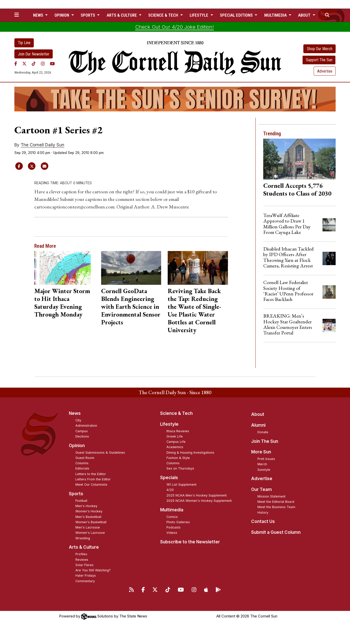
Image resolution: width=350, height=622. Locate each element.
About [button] (304, 15)
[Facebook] (15, 63)
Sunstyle (263, 470)
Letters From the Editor (93, 479)
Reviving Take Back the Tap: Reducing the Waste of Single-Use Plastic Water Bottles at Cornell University (194, 310)
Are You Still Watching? (93, 570)
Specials (169, 477)
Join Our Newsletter (33, 54)
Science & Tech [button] (163, 15)
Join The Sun (264, 441)
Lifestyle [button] (199, 15)
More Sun (261, 451)
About (257, 414)
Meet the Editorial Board (275, 502)
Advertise (324, 71)
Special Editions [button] (237, 15)
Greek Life (174, 436)
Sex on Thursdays (180, 468)
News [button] (38, 15)
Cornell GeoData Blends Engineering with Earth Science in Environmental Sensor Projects (130, 306)
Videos (171, 533)
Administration (86, 425)
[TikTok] (34, 63)
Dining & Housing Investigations (190, 452)
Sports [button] (88, 15)
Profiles (81, 554)
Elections (82, 436)
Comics (172, 517)
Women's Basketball (90, 522)
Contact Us (263, 521)
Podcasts (173, 527)
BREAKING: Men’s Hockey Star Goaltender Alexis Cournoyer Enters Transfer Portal (287, 324)
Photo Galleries (178, 522)
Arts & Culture (84, 547)
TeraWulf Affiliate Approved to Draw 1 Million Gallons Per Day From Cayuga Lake (287, 223)
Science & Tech (176, 413)
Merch (262, 464)
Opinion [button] (62, 15)
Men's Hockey (86, 506)
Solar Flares (84, 565)
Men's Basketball (88, 517)
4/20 (170, 490)
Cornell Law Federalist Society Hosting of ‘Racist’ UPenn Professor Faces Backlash (288, 290)
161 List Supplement (181, 484)
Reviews (81, 560)
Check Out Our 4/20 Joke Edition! (174, 27)
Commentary (85, 581)
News (75, 413)
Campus (81, 431)
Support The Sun (319, 59)
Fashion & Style (178, 458)
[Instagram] (43, 63)
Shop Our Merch (319, 48)
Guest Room (84, 458)
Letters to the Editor (90, 474)
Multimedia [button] (276, 15)
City (78, 420)
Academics (174, 447)
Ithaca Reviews (177, 431)
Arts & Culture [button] (122, 15)
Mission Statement (271, 496)
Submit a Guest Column (276, 532)
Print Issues (266, 459)
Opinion (77, 445)
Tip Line (24, 42)
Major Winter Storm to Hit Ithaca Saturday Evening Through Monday (62, 302)
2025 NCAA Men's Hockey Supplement (196, 495)
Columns (82, 463)
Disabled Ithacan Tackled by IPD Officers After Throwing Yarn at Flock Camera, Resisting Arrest (288, 257)
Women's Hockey (88, 511)
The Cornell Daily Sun (42, 144)
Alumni (258, 425)
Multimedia (171, 509)
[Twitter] (24, 63)
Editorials (82, 468)
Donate (262, 432)
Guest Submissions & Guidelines (100, 452)
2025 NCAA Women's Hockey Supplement (199, 501)
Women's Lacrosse (90, 533)
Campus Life (176, 442)
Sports (76, 493)
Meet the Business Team (276, 507)
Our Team (261, 489)
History (262, 512)
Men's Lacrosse (87, 527)
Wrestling (82, 538)
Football (81, 501)
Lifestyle (169, 424)
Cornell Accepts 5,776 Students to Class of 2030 (297, 189)
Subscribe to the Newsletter (190, 541)
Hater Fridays (85, 575)
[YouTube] (52, 63)
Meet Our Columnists (91, 484)
